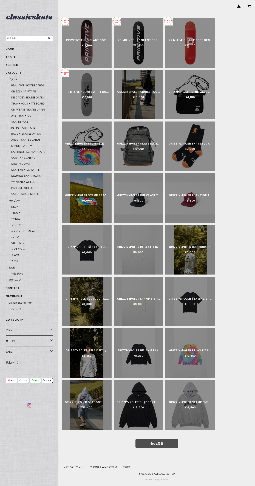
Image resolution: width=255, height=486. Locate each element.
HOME (10, 49)
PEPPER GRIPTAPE (23, 127)
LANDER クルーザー (23, 145)
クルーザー (17, 224)
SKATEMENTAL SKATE (25, 169)
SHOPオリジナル (21, 163)
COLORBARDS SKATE (25, 193)
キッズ (14, 260)
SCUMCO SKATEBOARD (26, 175)
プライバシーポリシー (74, 466)
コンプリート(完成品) (23, 230)
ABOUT (11, 57)
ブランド (12, 79)
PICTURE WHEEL (22, 187)
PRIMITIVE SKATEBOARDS (28, 85)
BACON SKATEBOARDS (26, 133)
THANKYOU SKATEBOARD (28, 103)
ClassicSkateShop (20, 302)
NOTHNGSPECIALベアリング (28, 151)
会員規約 (127, 466)
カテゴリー (14, 200)
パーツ (15, 236)
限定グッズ (14, 280)
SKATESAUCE (20, 121)
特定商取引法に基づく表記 (103, 466)
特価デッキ (17, 273)
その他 (15, 254)
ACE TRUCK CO (21, 115)
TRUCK (16, 212)
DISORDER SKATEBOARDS (28, 97)
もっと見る (156, 443)
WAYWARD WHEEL (23, 181)
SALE (11, 267)
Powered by (156, 479)
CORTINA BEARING (23, 157)
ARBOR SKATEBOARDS (26, 139)
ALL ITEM (12, 64)
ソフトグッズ (18, 248)
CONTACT (13, 288)
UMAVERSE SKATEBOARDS (28, 109)
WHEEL (15, 218)
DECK (14, 206)
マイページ (14, 309)
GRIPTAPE (17, 242)
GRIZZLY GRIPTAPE (23, 91)
